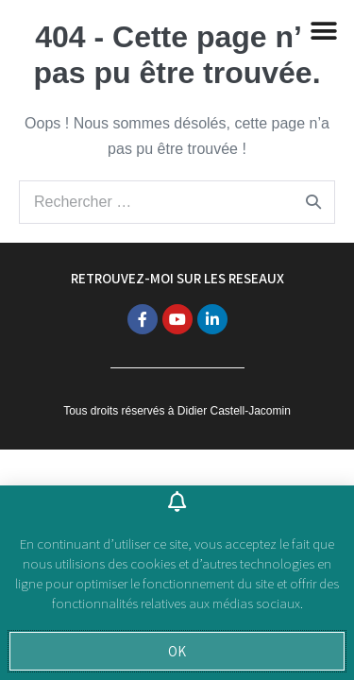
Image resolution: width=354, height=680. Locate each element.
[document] (177, 340)
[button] (177, 651)
